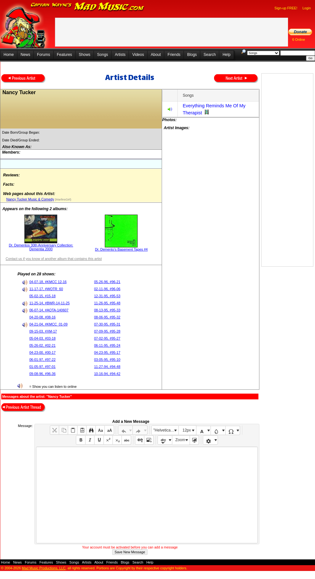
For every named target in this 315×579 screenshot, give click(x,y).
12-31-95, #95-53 (107, 296)
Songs (102, 54)
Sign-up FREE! (285, 8)
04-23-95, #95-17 (107, 352)
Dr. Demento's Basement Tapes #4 (121, 249)
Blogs (192, 54)
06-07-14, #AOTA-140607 (48, 310)
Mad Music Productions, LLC (44, 568)
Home (9, 54)
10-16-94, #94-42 (107, 374)
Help (226, 54)
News (25, 54)
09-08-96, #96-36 (42, 374)
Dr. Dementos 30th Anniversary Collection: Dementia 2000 (41, 247)
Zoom (180, 440)
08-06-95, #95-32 (107, 317)
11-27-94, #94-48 (107, 367)
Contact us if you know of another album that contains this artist (53, 259)
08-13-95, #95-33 (107, 310)
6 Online (298, 39)
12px (187, 430)
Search (209, 54)
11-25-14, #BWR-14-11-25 (49, 303)
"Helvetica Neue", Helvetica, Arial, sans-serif (165, 430)
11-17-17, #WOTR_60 (46, 289)
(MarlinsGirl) (62, 199)
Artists (120, 54)
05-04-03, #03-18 (42, 338)
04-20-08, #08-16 (42, 317)
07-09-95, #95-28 (107, 331)
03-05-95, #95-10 (107, 359)
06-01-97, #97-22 (42, 359)
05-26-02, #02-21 (42, 345)
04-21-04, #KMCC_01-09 (48, 324)
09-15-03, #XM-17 (43, 331)
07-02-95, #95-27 (107, 338)
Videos (138, 54)
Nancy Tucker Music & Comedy (30, 199)
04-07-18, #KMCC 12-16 (48, 282)
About (156, 54)
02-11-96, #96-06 (107, 289)
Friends (173, 54)
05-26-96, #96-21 (107, 282)
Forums (43, 54)
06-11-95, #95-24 (107, 345)
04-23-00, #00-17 (42, 352)
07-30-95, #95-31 (107, 324)
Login (306, 8)
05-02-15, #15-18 (42, 296)
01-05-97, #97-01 (42, 367)
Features (64, 54)
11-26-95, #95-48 (107, 303)
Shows (84, 54)
